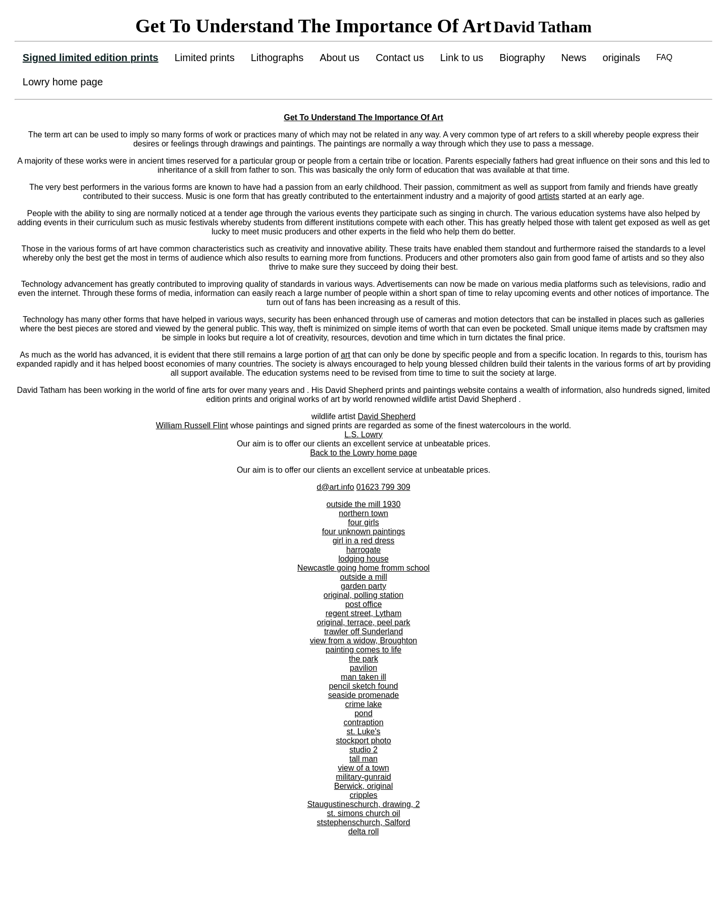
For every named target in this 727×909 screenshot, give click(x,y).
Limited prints (205, 57)
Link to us (462, 57)
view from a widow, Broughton (364, 640)
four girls (363, 522)
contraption (363, 722)
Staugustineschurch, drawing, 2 (363, 804)
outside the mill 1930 (364, 504)
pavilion (363, 668)
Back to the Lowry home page (363, 452)
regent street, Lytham (364, 613)
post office (363, 604)
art (345, 354)
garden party (363, 586)
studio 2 (363, 749)
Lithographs (277, 57)
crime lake (363, 704)
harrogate (363, 549)
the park (363, 658)
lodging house (363, 558)
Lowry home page (63, 81)
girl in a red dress (364, 540)
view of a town (363, 768)
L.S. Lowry (363, 434)
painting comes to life (363, 649)
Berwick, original (363, 786)
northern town (363, 513)
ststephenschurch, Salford (363, 822)
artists (548, 196)
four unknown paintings (363, 531)
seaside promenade (363, 695)
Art (437, 117)
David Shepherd (386, 416)
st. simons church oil (363, 813)
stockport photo (363, 740)
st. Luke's (363, 731)
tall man (363, 758)
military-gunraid (363, 777)
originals (621, 57)
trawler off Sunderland (363, 631)
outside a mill (363, 577)
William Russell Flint (192, 425)
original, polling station (363, 595)
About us (339, 57)
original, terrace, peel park (363, 622)
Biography (522, 57)
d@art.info (335, 487)
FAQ (664, 57)
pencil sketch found (363, 686)
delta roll (363, 831)
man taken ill (363, 677)
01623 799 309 (383, 487)
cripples (363, 795)
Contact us (400, 57)
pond (363, 713)
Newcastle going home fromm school (363, 568)
